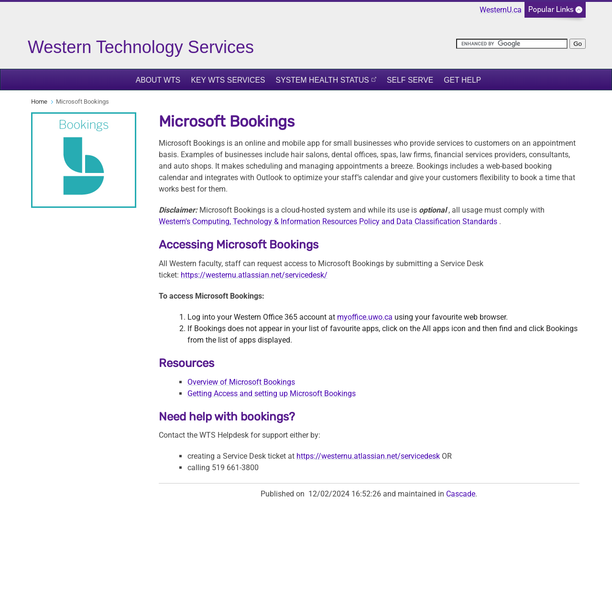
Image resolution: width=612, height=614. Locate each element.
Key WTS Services (228, 80)
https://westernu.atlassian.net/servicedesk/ (254, 275)
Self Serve (410, 80)
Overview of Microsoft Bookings (241, 382)
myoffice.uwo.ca (365, 317)
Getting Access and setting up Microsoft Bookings (271, 393)
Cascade (460, 493)
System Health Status (322, 80)
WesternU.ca (501, 9)
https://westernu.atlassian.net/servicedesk (368, 456)
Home (39, 101)
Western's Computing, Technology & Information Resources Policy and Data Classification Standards (328, 221)
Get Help (462, 80)
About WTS (158, 80)
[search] (512, 44)
